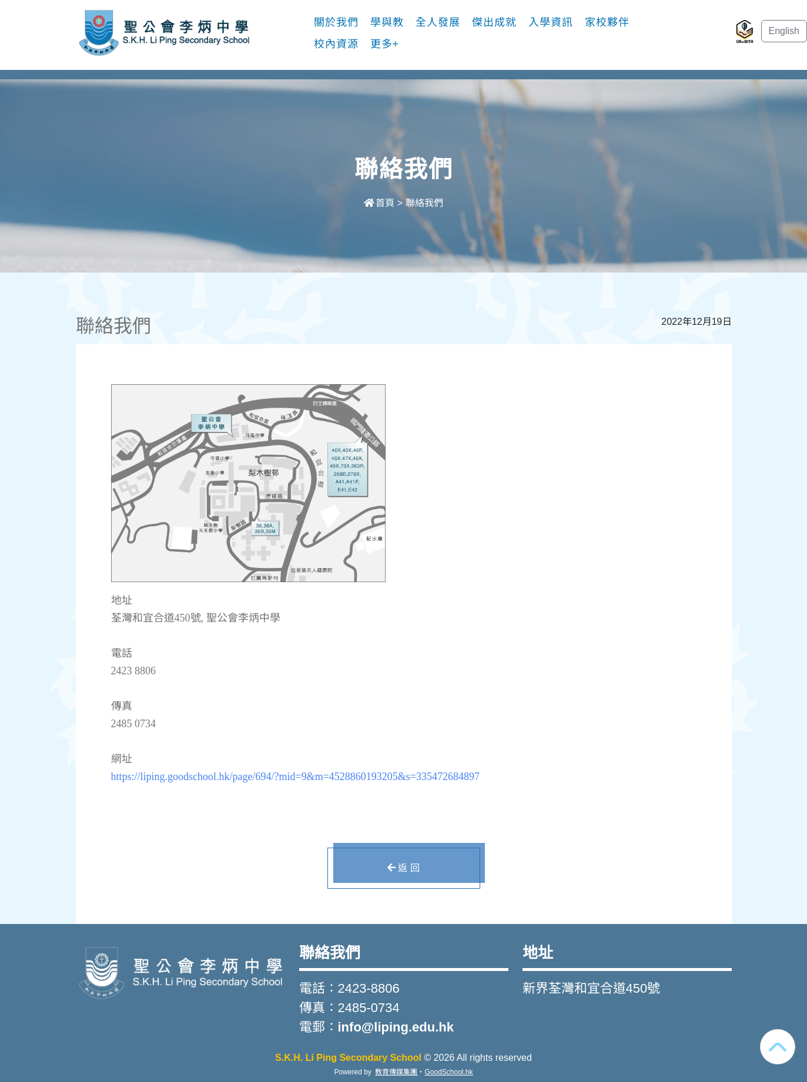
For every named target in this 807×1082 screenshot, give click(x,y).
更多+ (385, 44)
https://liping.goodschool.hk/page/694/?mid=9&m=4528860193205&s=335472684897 (295, 776)
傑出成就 (494, 22)
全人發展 (438, 22)
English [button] (784, 31)
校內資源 (336, 44)
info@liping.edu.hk (396, 1027)
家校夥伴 (607, 22)
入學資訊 (550, 22)
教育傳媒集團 (396, 1072)
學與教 (387, 22)
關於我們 (336, 22)
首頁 (379, 203)
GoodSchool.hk (448, 1072)
